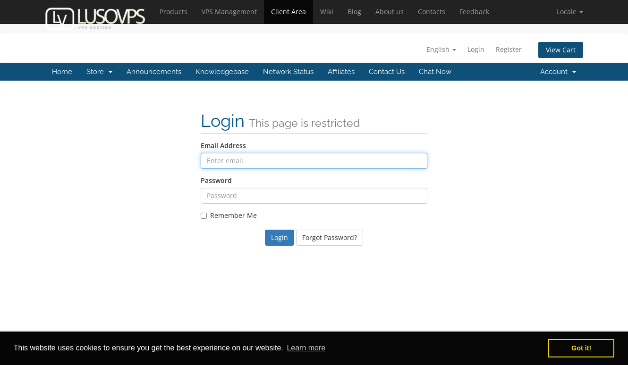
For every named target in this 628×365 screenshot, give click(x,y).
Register (509, 49)
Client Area (288, 11)
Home (62, 71)
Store (99, 71)
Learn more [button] (306, 348)
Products (173, 11)
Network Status (288, 71)
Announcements (154, 71)
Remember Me (229, 215)
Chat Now (435, 71)
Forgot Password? (329, 237)
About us (389, 11)
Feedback (474, 11)
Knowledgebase (222, 71)
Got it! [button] (581, 348)
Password (216, 180)
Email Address (223, 145)
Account (558, 71)
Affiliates (341, 71)
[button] (570, 12)
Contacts (431, 11)
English (441, 49)
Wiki (326, 11)
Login (475, 49)
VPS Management (229, 11)
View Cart (561, 49)
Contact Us (387, 71)
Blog (354, 11)
